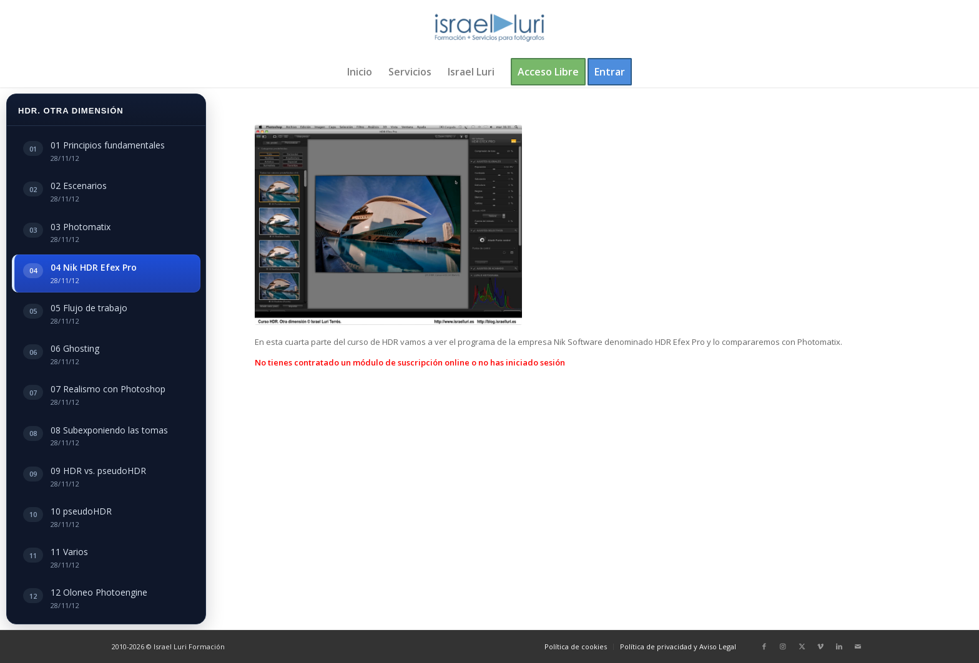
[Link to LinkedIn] (839, 646)
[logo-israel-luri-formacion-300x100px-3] (489, 28)
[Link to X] (801, 646)
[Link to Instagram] (783, 646)
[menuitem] (359, 71)
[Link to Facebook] (764, 646)
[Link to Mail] (858, 646)
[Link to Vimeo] (820, 646)
